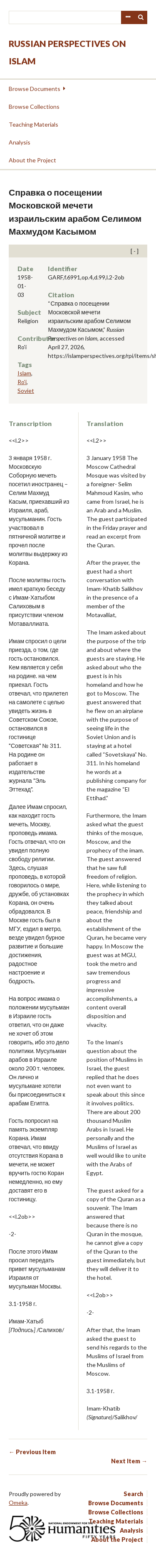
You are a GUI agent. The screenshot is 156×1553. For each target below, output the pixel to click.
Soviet (25, 390)
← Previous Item (32, 1451)
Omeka (18, 1502)
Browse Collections (34, 106)
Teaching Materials (33, 124)
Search (141, 17)
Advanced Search (127, 17)
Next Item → (129, 1461)
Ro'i (22, 381)
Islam (24, 373)
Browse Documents (34, 88)
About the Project (32, 160)
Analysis (19, 142)
